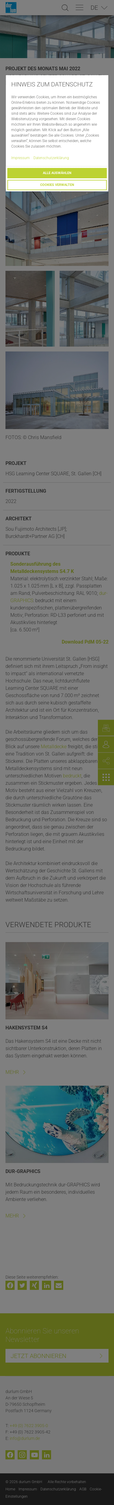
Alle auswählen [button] (57, 173)
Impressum (20, 158)
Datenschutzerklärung (51, 158)
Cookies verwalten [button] (57, 185)
